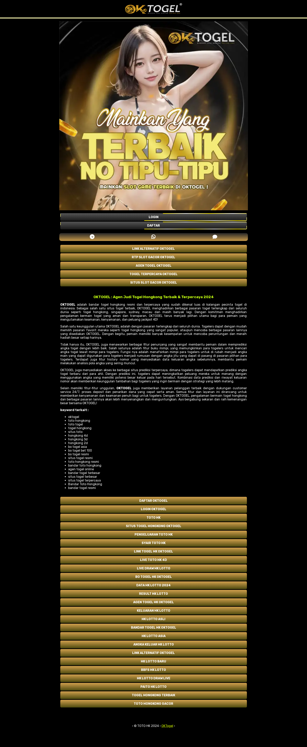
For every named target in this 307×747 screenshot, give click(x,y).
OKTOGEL (67, 304)
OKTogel (167, 726)
